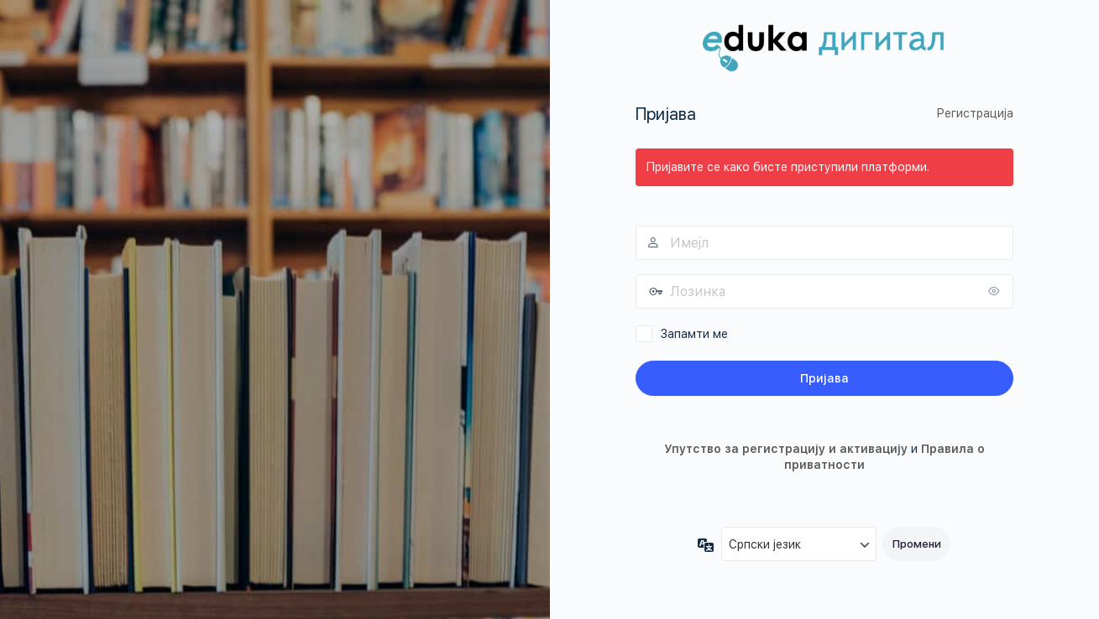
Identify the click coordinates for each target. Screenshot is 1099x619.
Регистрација (974, 113)
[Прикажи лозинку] (996, 291)
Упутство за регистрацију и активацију (786, 448)
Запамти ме (694, 334)
